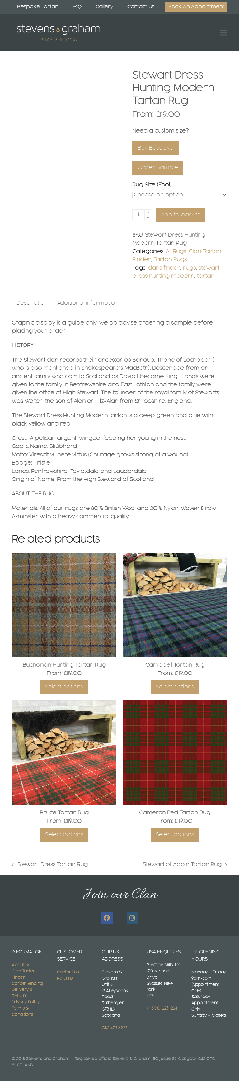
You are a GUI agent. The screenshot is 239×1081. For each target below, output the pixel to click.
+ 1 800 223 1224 (162, 1008)
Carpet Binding (27, 984)
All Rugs (176, 251)
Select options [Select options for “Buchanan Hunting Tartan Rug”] (64, 686)
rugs (189, 268)
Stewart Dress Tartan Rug (50, 865)
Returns (65, 978)
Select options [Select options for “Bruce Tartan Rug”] (64, 834)
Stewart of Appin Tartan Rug (185, 865)
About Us (21, 965)
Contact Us (68, 972)
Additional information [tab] (87, 303)
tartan (205, 276)
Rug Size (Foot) (152, 184)
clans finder (164, 268)
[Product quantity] (138, 214)
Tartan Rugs (170, 259)
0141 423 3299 (114, 1028)
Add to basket (180, 214)
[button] (223, 32)
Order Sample (158, 167)
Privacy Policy (26, 1002)
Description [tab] (32, 303)
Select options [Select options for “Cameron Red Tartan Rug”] (175, 834)
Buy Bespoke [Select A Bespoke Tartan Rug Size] (155, 148)
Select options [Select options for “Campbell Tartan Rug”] (175, 686)
